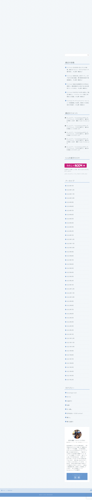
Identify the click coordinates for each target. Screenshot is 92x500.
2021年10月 (70, 346)
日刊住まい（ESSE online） (69, 2)
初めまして (14, 2)
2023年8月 (70, 256)
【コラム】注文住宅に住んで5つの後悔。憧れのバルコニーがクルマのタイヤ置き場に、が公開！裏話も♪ (78, 69)
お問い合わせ (33, 5)
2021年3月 (70, 375)
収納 (24, 5)
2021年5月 (70, 367)
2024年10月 (70, 198)
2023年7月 (70, 260)
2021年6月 (70, 363)
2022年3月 (70, 326)
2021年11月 (70, 342)
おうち (46, 2)
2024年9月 (70, 202)
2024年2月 (70, 231)
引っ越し (6, 5)
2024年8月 (70, 206)
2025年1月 (70, 186)
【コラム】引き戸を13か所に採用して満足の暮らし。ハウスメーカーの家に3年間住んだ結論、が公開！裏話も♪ (78, 94)
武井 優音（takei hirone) (80, 121)
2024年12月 (70, 190)
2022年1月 (70, 334)
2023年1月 (70, 285)
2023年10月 (70, 247)
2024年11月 (70, 194)
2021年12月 (70, 338)
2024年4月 (70, 223)
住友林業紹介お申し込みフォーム (31, 2)
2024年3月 (70, 227)
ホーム (5, 2)
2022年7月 (70, 309)
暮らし (69, 417)
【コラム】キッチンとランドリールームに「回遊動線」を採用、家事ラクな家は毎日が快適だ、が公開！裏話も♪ (78, 103)
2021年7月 (70, 359)
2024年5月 (70, 219)
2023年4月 (70, 272)
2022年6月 (70, 314)
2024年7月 (70, 210)
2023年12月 (70, 239)
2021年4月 (70, 371)
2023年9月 (70, 252)
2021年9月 (70, 351)
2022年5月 (70, 318)
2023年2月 (70, 281)
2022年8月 (70, 305)
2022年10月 (70, 297)
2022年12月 (70, 289)
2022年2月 (70, 330)
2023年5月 (70, 268)
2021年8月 (70, 355)
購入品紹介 (16, 5)
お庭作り (54, 2)
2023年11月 (70, 243)
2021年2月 (70, 380)
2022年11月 (70, 293)
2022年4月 (70, 322)
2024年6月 (70, 214)
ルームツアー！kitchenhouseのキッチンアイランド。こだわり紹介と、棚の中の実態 (78, 119)
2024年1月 (70, 235)
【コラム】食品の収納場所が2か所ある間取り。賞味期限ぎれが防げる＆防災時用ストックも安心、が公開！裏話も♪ (78, 86)
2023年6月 (70, 264)
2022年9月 (70, 301)
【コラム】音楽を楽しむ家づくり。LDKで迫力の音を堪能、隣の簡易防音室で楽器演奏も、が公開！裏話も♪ (78, 78)
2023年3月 (70, 276)
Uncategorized (72, 393)
